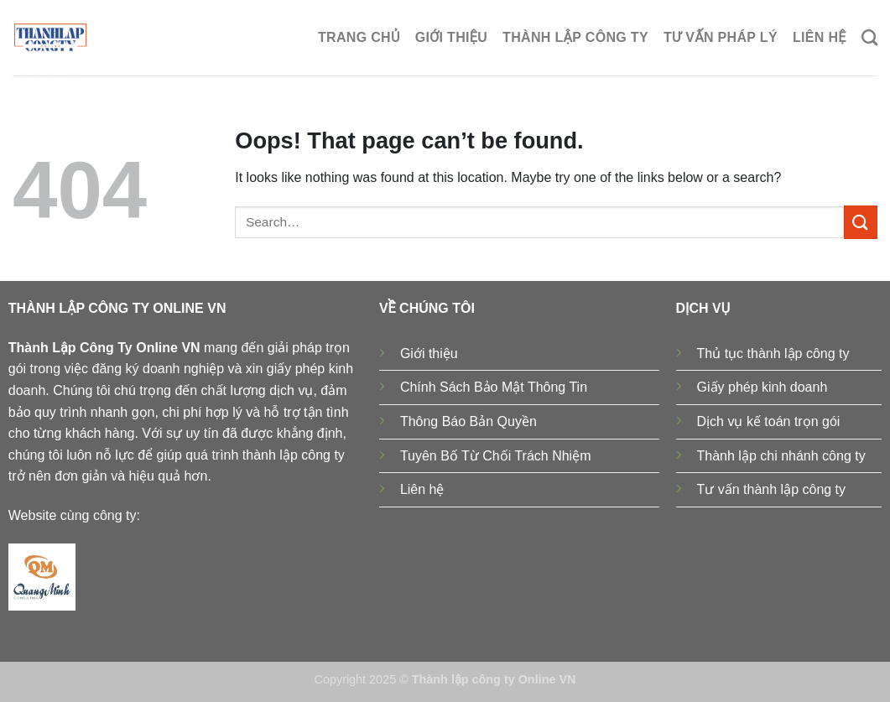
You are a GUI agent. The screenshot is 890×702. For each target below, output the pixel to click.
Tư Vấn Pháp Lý (721, 37)
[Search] (869, 37)
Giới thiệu (451, 37)
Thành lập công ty (575, 37)
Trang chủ (359, 37)
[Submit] (860, 221)
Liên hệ (819, 37)
